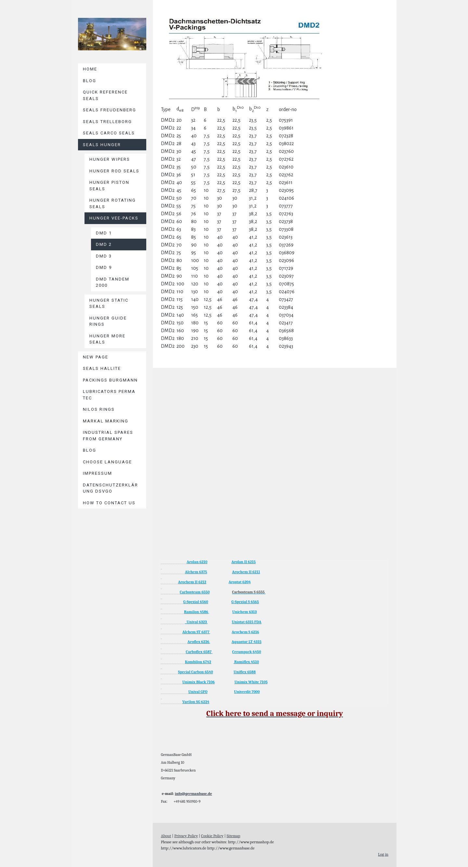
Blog (89, 80)
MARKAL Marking (105, 421)
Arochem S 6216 (245, 632)
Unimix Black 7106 (198, 682)
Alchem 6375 (196, 572)
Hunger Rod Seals (114, 171)
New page (95, 357)
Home (90, 69)
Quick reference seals (105, 95)
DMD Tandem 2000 (112, 282)
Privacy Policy (186, 835)
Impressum (97, 473)
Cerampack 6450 (246, 651)
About (166, 835)
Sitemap (233, 835)
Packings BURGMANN (110, 380)
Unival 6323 (196, 622)
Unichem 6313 (244, 611)
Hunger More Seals (107, 339)
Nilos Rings (99, 409)
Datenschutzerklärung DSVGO (110, 488)
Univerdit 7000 (247, 691)
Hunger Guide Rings (108, 321)
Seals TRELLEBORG (107, 121)
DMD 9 (104, 267)
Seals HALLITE (102, 368)
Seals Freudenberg (109, 109)
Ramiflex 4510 (246, 662)
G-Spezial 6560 (195, 601)
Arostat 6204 (239, 582)
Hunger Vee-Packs (113, 218)
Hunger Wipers (109, 159)
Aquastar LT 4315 (247, 641)
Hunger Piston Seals (109, 185)
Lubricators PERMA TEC (109, 394)
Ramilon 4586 (196, 611)
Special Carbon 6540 (195, 672)
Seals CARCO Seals (109, 133)
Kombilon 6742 (198, 662)
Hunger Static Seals (108, 303)
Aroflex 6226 (198, 641)
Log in (383, 854)
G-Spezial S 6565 (245, 601)
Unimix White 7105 (250, 682)
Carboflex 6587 (199, 651)
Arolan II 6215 (243, 561)
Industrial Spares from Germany (108, 435)
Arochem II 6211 (246, 572)
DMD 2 (104, 244)
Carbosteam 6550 (195, 592)
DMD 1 (104, 233)
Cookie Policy (212, 835)
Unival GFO (197, 691)
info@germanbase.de (193, 793)
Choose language (107, 461)
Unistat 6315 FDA (246, 622)
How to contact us (109, 502)
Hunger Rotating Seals (112, 203)
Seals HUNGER (102, 144)
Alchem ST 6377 (195, 632)
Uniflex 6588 (245, 672)
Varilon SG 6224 (195, 701)
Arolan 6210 (197, 561)
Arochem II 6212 (192, 582)
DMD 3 (104, 256)
